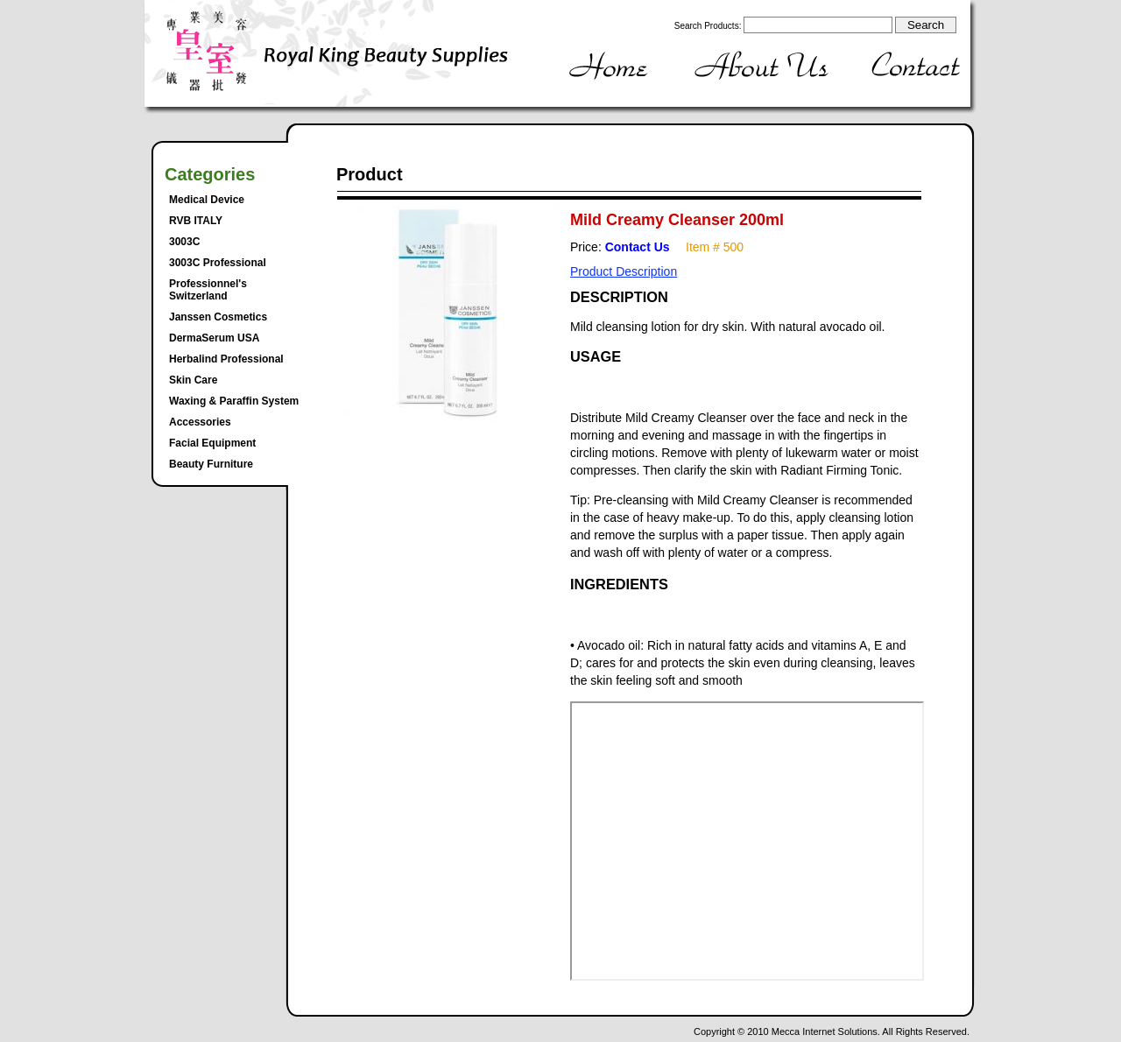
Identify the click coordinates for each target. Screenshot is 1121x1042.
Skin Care (193, 380)
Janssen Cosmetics (218, 317)
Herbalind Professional (226, 359)
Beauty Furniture (211, 464)
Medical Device (206, 200)
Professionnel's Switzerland (208, 290)
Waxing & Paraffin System (234, 401)
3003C (184, 242)
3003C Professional (217, 263)
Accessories (200, 422)
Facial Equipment (212, 443)
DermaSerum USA (214, 338)
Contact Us (637, 247)
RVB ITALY (195, 221)
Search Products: (708, 26)
